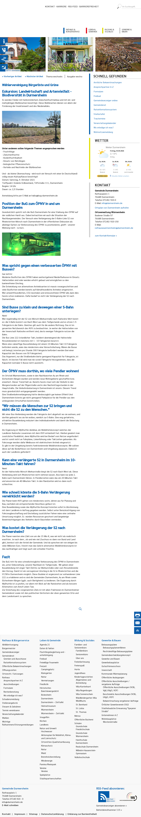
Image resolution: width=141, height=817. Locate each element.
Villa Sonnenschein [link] (84, 694)
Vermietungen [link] (47, 680)
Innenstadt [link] (107, 669)
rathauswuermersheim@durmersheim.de (114, 227)
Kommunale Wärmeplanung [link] (114, 673)
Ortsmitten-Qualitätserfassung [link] (55, 741)
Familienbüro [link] (82, 650)
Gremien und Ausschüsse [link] (15, 658)
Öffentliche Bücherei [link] (83, 719)
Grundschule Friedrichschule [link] (83, 728)
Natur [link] (43, 676)
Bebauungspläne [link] (109, 644)
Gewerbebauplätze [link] (110, 662)
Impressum (19, 813)
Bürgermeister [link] (8, 648)
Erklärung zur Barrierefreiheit (82, 813)
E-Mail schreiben (10, 805)
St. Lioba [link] (80, 708)
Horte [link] (77, 669)
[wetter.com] (102, 176)
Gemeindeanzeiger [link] (10, 651)
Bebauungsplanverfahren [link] (114, 647)
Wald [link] (43, 753)
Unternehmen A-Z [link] (110, 715)
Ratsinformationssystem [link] (15, 662)
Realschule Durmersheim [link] (87, 746)
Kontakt (50, 6)
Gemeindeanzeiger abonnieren (110, 805)
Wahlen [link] (5, 717)
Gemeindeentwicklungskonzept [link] (116, 654)
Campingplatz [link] (47, 669)
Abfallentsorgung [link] (10, 644)
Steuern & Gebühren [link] (11, 706)
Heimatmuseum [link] (48, 705)
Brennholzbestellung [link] (50, 756)
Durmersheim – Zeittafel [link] (52, 702)
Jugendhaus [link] (79, 673)
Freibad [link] (43, 658)
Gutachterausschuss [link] (111, 666)
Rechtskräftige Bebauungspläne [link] (117, 651)
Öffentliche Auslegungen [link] (113, 677)
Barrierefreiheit (89, 6)
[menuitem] (103, 6)
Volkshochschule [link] (82, 757)
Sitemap (33, 813)
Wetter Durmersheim (115, 147)
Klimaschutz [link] (47, 745)
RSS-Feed (73, 6)
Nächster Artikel (34, 76)
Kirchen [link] (43, 720)
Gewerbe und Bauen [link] (111, 658)
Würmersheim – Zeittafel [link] (52, 713)
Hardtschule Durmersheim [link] (82, 741)
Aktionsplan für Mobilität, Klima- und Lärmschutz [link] (56, 736)
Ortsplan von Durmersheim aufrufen (112, 207)
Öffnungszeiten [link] (9, 669)
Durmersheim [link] (47, 698)
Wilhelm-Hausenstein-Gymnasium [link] (86, 752)
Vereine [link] (44, 771)
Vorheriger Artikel (12, 76)
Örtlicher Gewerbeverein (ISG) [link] (115, 704)
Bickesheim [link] (46, 694)
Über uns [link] (80, 658)
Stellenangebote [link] (10, 702)
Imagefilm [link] (44, 717)
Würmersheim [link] (47, 709)
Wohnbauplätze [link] (109, 718)
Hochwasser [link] (46, 731)
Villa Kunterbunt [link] (83, 686)
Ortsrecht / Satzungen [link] (12, 673)
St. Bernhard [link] (81, 704)
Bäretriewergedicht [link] (50, 691)
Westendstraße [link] (110, 721)
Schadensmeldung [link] (10, 699)
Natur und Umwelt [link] (48, 728)
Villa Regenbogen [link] (84, 690)
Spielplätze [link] (45, 774)
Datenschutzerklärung (52, 813)
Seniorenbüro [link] (82, 654)
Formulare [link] (8, 687)
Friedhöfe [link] (44, 684)
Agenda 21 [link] (45, 644)
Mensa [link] (77, 715)
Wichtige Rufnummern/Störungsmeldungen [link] (17, 723)
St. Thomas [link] (81, 711)
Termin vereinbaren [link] (11, 710)
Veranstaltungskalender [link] (13, 713)
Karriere (61, 6)
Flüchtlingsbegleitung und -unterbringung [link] (52, 653)
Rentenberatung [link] (11, 691)
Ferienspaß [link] (79, 665)
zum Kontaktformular (105, 235)
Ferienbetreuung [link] (82, 661)
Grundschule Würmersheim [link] (82, 734)
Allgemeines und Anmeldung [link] (83, 681)
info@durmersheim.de (112, 203)
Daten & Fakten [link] (47, 648)
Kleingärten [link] (46, 673)
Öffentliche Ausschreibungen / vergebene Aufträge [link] (115, 683)
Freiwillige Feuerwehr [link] (49, 662)
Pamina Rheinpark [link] (48, 764)
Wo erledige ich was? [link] (13, 695)
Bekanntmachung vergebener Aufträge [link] (120, 700)
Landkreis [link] (44, 724)
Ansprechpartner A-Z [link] (13, 680)
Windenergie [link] (46, 760)
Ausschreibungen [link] (11, 684)
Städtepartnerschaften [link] (50, 778)
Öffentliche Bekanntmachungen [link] (16, 666)
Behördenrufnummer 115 (108, 809)
